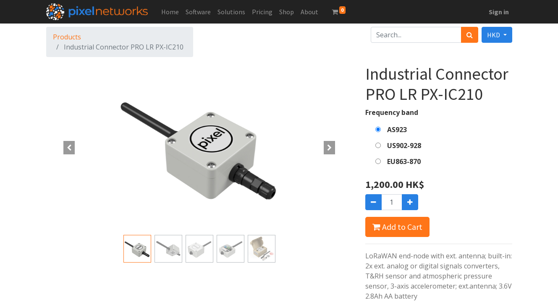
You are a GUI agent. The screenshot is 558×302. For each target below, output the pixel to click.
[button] (69, 147)
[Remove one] (373, 202)
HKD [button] (494, 35)
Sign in (499, 12)
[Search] (469, 35)
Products (67, 37)
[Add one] (410, 202)
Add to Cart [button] (397, 226)
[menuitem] (170, 11)
